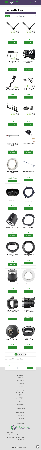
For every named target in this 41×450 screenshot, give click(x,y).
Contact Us (20, 377)
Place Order (12, 264)
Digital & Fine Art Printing (20, 392)
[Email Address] (12, 368)
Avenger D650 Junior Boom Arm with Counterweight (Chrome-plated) (12, 144)
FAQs (20, 381)
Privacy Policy (20, 387)
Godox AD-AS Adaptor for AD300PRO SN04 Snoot (12, 200)
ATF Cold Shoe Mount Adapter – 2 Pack (12, 62)
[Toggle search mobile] (30, 2)
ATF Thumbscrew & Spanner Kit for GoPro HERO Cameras (28, 89)
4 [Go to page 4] (21, 354)
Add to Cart (12, 42)
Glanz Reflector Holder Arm (28, 171)
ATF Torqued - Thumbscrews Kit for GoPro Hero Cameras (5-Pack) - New (12, 116)
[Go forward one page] (23, 354)
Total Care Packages (20, 404)
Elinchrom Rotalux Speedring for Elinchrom (12, 172)
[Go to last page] (25, 354)
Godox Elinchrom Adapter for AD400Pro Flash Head (28, 339)
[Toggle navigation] (6, 2)
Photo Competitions (20, 400)
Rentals (20, 401)
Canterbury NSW (20, 423)
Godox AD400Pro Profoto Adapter (12, 283)
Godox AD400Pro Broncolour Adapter (28, 255)
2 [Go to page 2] (17, 354)
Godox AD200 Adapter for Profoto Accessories (12, 228)
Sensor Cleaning (20, 403)
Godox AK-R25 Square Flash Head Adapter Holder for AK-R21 (12, 311)
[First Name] (22, 368)
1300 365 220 (10, 432)
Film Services (20, 397)
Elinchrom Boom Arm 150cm (28, 143)
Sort (17, 16)
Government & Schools (20, 398)
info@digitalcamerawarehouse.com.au (15, 434)
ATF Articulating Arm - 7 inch (28, 33)
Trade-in (20, 406)
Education (20, 394)
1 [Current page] (15, 354)
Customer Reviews (20, 383)
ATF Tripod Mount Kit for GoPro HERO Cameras (28, 116)
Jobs (20, 384)
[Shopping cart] (34, 2)
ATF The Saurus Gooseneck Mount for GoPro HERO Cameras (12, 89)
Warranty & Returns (20, 380)
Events (20, 395)
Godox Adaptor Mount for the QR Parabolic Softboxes (28, 284)
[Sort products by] (27, 16)
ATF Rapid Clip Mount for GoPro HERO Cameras (28, 62)
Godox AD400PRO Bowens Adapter (12, 255)
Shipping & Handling (20, 378)
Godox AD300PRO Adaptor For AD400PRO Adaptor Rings (28, 228)
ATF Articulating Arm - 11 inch (12, 33)
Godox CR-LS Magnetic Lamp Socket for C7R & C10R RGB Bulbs (12, 339)
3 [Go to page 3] (19, 354)
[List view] (9, 16)
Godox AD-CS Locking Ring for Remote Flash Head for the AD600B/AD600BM (28, 200)
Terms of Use (20, 386)
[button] (20, 13)
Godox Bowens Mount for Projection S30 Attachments (28, 311)
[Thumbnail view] (6, 16)
